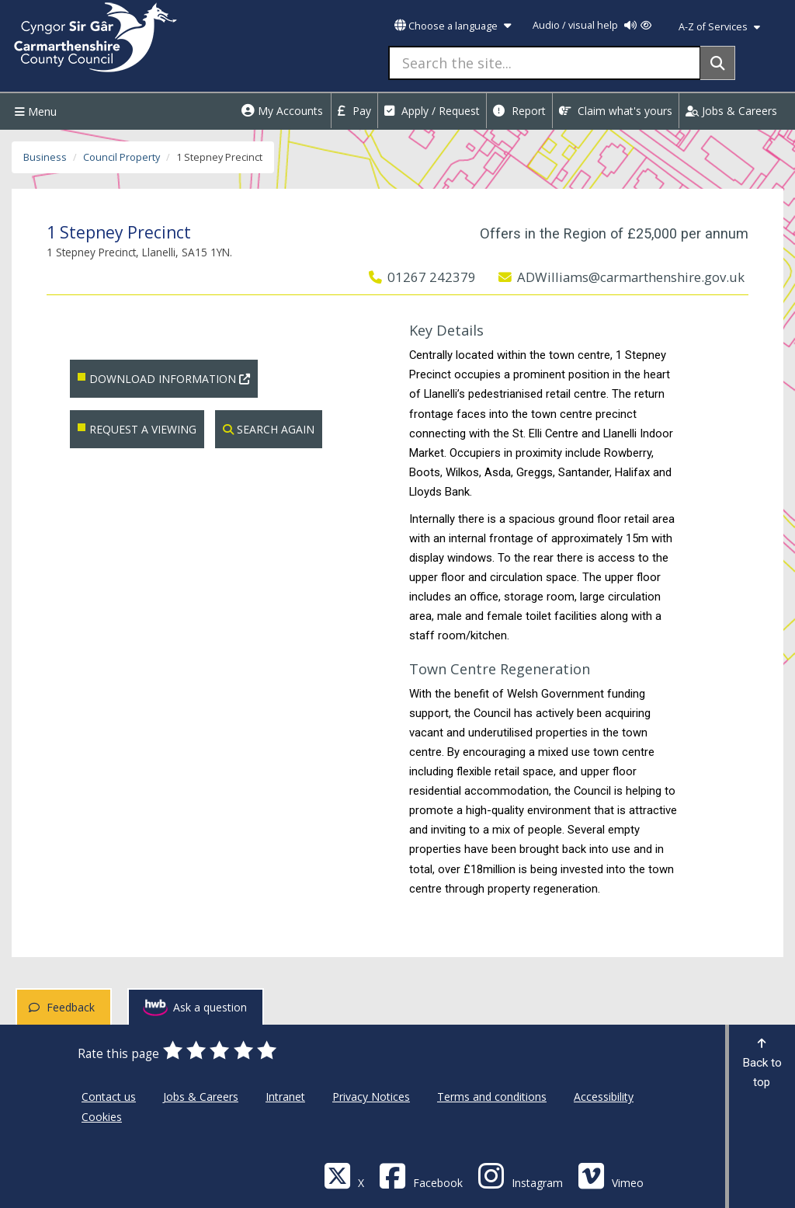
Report (519, 110)
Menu (34, 111)
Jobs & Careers (731, 110)
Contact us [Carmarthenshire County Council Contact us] (109, 1096)
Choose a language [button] (452, 26)
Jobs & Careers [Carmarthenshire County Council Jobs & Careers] (200, 1096)
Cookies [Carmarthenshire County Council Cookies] (102, 1116)
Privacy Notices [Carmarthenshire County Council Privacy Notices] (371, 1096)
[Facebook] (421, 1175)
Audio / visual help (592, 25)
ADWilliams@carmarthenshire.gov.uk (621, 277)
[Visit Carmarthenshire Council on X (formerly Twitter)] (344, 1175)
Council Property (121, 157)
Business (45, 157)
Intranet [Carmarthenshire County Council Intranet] (285, 1096)
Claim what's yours (615, 110)
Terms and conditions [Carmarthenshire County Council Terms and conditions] (492, 1096)
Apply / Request (432, 110)
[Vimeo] (610, 1175)
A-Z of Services (719, 26)
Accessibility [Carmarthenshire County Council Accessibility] (604, 1096)
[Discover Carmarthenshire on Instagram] (520, 1175)
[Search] (717, 63)
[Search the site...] (544, 63)
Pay (354, 110)
